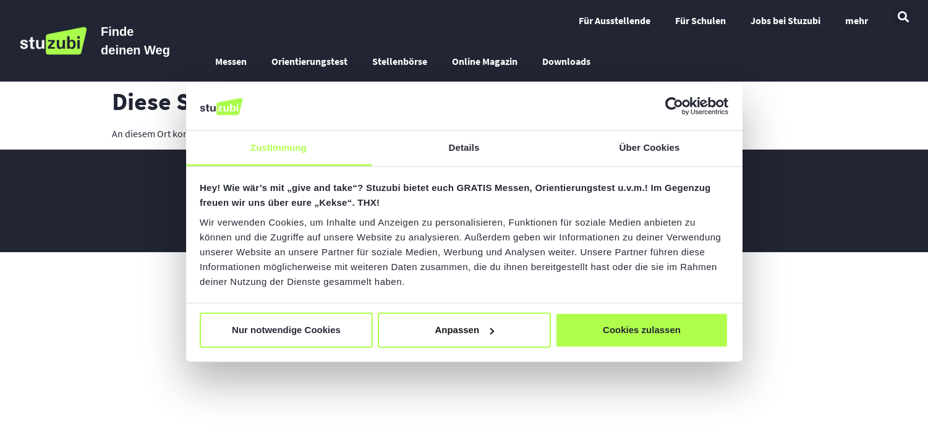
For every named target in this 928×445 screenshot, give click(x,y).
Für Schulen (700, 20)
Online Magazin (484, 61)
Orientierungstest (309, 61)
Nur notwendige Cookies (286, 329)
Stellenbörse (399, 61)
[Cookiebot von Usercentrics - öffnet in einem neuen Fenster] (674, 106)
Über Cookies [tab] (649, 147)
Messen (231, 61)
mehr (856, 20)
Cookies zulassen (642, 329)
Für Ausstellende (614, 20)
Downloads (566, 61)
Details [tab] (464, 147)
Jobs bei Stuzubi (785, 20)
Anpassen (464, 329)
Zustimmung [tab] (278, 147)
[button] (903, 16)
